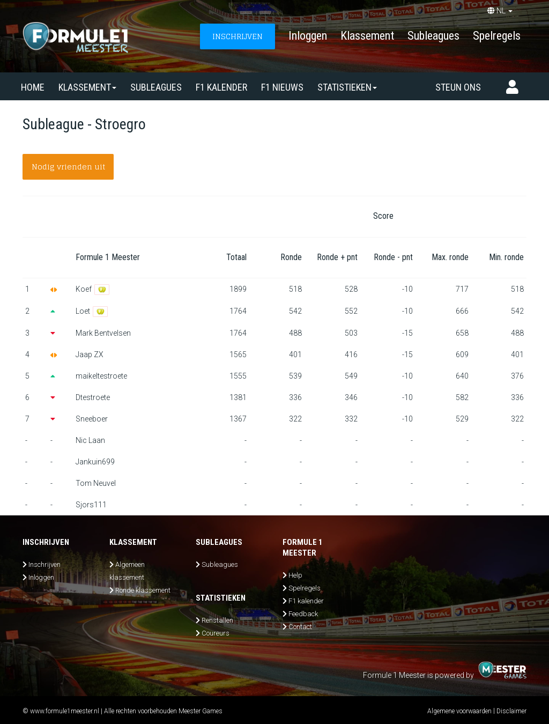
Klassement (367, 35)
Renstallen (217, 620)
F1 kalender (221, 87)
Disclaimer (511, 711)
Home (32, 87)
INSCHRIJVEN (237, 36)
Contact (300, 627)
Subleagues (433, 35)
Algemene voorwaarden (459, 711)
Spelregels (497, 35)
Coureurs (215, 633)
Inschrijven (44, 564)
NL (500, 10)
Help (295, 575)
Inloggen (307, 35)
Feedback (303, 614)
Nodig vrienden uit (68, 166)
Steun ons (458, 87)
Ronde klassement (142, 590)
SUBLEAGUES (156, 87)
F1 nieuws (282, 87)
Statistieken (347, 87)
